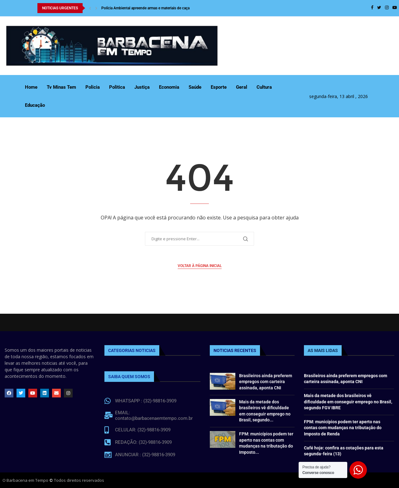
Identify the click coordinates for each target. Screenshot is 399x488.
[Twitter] (379, 8)
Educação (35, 105)
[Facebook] (372, 8)
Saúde (195, 87)
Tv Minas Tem (61, 87)
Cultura (264, 87)
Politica (117, 87)
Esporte (219, 87)
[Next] (96, 8)
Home (31, 87)
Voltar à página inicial (200, 266)
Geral (241, 87)
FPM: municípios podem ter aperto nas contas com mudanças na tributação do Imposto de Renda (343, 427)
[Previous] (90, 8)
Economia (169, 87)
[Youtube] (394, 8)
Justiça (142, 87)
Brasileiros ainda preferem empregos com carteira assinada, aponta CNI (265, 381)
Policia (92, 87)
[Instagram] (387, 8)
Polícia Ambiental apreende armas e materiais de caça (145, 8)
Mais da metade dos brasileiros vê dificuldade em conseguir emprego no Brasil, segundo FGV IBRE (348, 401)
